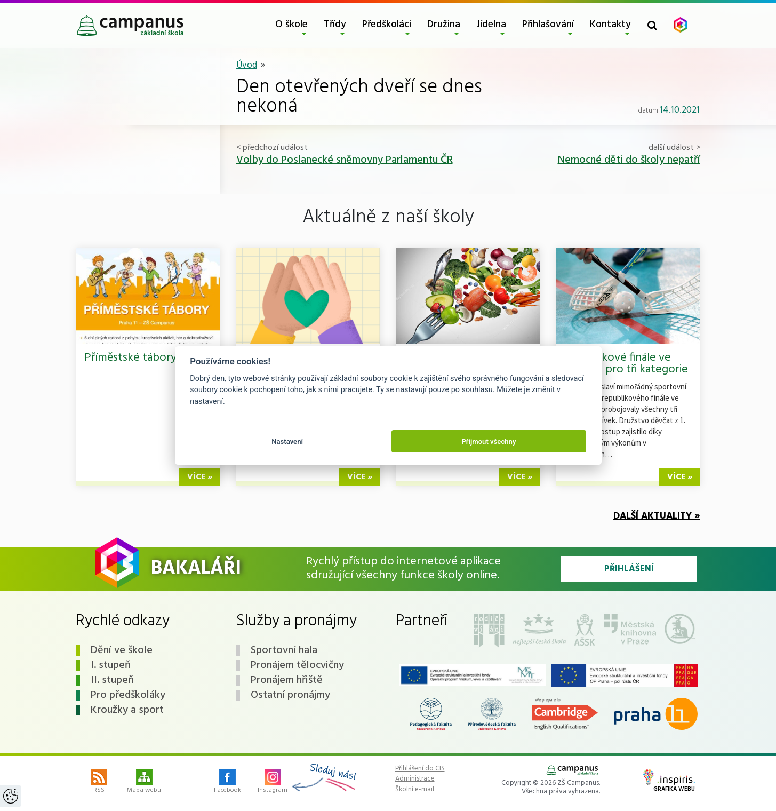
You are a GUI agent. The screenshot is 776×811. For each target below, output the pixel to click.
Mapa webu (144, 782)
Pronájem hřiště (287, 680)
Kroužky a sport (127, 710)
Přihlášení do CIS (420, 769)
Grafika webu (669, 781)
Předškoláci (386, 25)
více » (199, 477)
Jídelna (491, 25)
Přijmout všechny (488, 442)
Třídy (335, 25)
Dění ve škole (122, 650)
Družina (443, 25)
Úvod (246, 65)
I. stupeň (111, 665)
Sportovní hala (284, 650)
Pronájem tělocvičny (297, 665)
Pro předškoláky (128, 695)
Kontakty (610, 25)
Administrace (415, 779)
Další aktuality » (656, 516)
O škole (291, 25)
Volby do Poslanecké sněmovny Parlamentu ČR (344, 160)
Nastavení (287, 442)
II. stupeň (112, 680)
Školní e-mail (414, 789)
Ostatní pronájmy (290, 695)
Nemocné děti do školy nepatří (629, 160)
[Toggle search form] (652, 25)
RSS (99, 782)
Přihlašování (548, 25)
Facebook (227, 782)
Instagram (272, 782)
